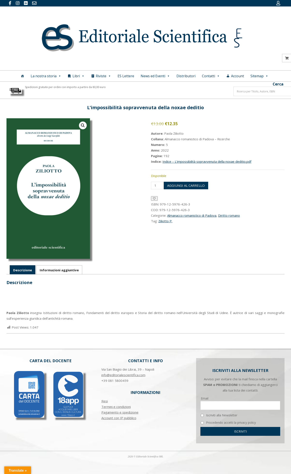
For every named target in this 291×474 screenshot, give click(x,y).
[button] (83, 125)
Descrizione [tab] (22, 270)
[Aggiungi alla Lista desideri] (154, 198)
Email (204, 398)
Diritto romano (229, 215)
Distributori (185, 76)
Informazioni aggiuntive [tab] (59, 270)
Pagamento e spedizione (119, 412)
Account (237, 76)
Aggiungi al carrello (186, 185)
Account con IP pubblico (118, 418)
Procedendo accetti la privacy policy (228, 422)
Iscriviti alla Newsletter (219, 415)
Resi (104, 401)
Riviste (103, 76)
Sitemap (259, 76)
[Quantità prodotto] (157, 185)
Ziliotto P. (165, 221)
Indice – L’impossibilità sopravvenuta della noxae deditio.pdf (206, 161)
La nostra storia (46, 76)
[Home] (22, 76)
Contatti (211, 76)
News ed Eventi (155, 76)
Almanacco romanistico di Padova (191, 215)
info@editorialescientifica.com (123, 375)
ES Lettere (126, 76)
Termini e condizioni (116, 406)
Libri (78, 76)
